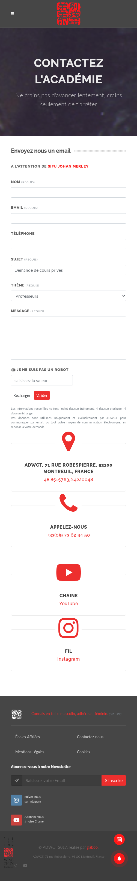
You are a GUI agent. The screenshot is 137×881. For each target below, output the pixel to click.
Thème (25, 285)
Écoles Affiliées (27, 736)
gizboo (92, 847)
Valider (41, 395)
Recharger (21, 395)
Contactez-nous (90, 736)
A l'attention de (50, 166)
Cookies (83, 752)
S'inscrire (114, 780)
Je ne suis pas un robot (39, 370)
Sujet (24, 259)
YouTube (68, 603)
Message (27, 311)
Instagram (68, 659)
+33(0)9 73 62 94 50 (68, 535)
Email (24, 208)
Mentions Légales (29, 752)
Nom (23, 182)
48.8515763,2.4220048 (68, 479)
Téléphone (23, 234)
